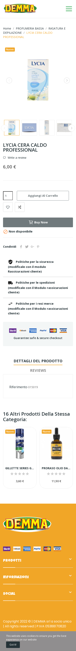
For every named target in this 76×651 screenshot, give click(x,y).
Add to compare (20, 207)
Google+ (32, 247)
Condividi (21, 247)
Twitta (27, 247)
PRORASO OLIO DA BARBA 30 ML (56, 468)
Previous (9, 80)
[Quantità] (8, 195)
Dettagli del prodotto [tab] (38, 360)
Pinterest (38, 247)
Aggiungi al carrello (43, 195)
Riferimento (18, 387)
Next (67, 80)
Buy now (38, 222)
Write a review (16, 157)
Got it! (13, 644)
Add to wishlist (8, 207)
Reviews (38, 370)
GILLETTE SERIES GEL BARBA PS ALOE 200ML (19, 468)
